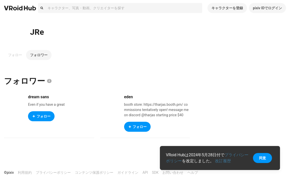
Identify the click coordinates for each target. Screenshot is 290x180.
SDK (155, 172)
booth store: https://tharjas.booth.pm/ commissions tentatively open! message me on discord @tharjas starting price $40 (156, 109)
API (145, 172)
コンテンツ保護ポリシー (94, 172)
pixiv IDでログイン (267, 8)
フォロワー (39, 55)
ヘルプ (192, 172)
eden (128, 96)
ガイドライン (127, 172)
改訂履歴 (223, 160)
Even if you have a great (46, 104)
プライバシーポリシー (53, 172)
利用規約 (25, 172)
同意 (262, 158)
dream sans (38, 96)
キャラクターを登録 (227, 8)
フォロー (15, 55)
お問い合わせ (172, 172)
